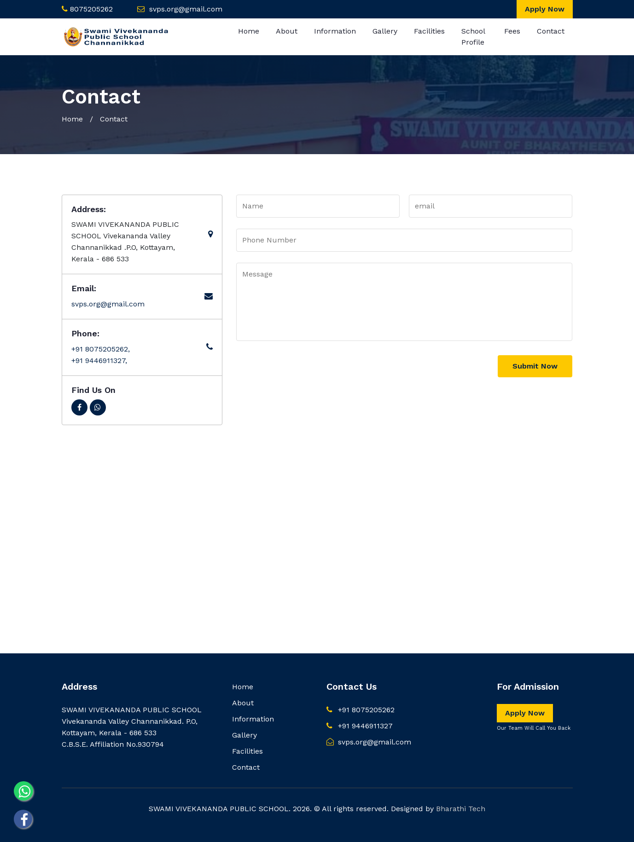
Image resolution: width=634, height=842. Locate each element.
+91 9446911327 (359, 725)
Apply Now (544, 9)
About (286, 31)
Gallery (384, 31)
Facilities (429, 31)
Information (335, 31)
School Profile (473, 36)
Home (248, 31)
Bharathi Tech (460, 808)
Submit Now (535, 366)
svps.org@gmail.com (185, 9)
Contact (550, 31)
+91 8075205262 (360, 709)
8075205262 (91, 9)
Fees (512, 31)
